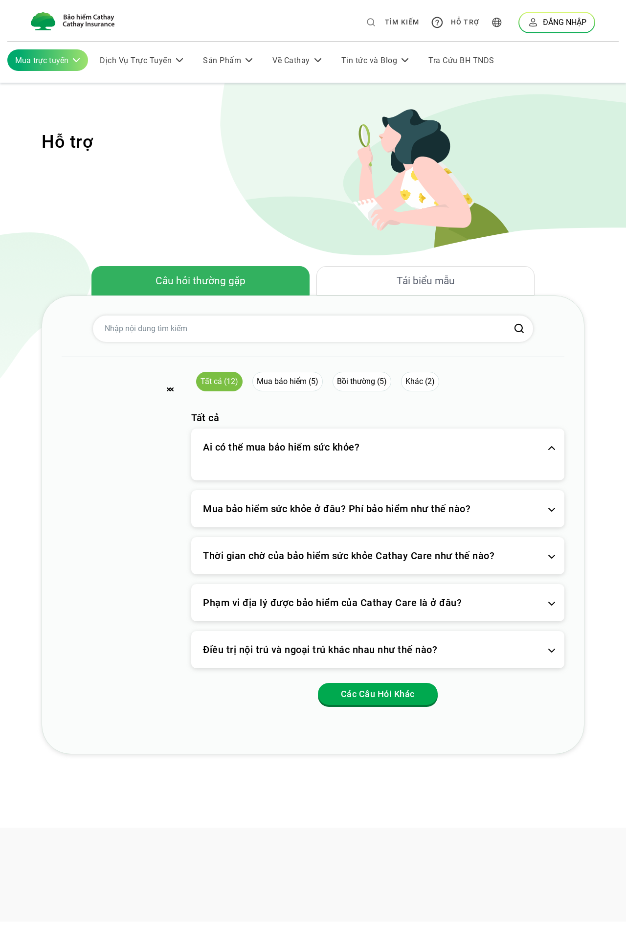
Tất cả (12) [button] (219, 386)
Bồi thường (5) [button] (362, 386)
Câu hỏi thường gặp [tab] (200, 283)
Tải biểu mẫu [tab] (425, 283)
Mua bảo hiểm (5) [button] (287, 386)
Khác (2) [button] (420, 386)
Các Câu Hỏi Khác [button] (378, 699)
